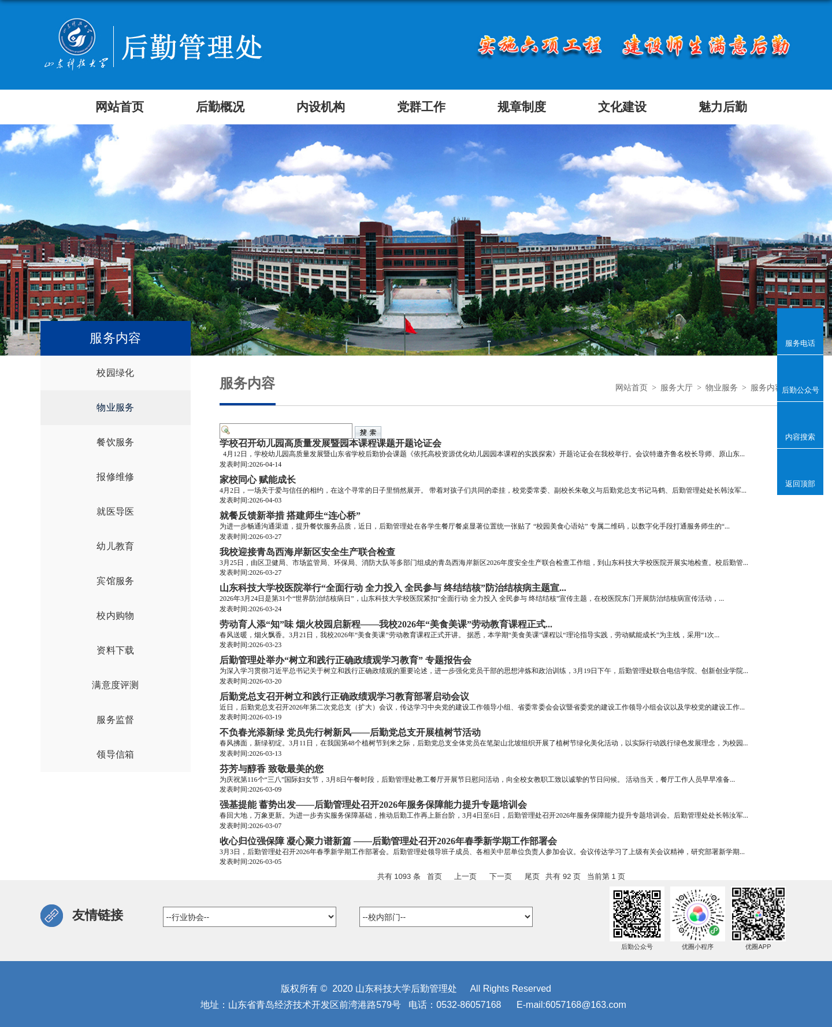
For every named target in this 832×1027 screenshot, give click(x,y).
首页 (434, 876)
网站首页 (631, 387)
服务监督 (115, 720)
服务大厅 (676, 387)
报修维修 (115, 477)
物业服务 (115, 407)
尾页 (532, 876)
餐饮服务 (115, 442)
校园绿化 (115, 373)
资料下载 (115, 650)
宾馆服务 (115, 581)
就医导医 (115, 511)
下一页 (500, 876)
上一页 (465, 876)
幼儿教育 (115, 546)
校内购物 (115, 615)
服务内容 (767, 387)
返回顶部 (800, 483)
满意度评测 (115, 685)
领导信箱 (115, 754)
